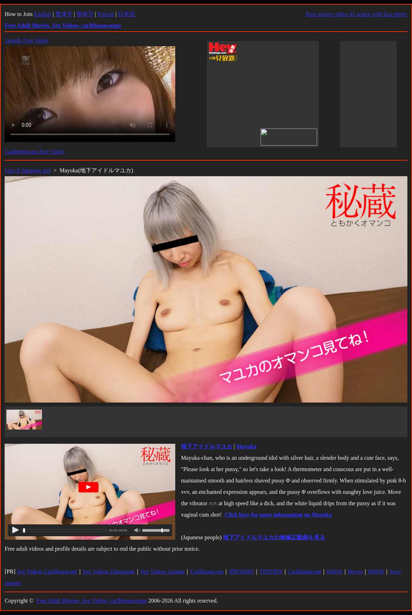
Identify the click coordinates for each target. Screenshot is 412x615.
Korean (105, 14)
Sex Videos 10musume (109, 571)
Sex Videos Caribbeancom (47, 571)
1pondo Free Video (26, 40)
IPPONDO (241, 571)
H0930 (376, 571)
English (42, 14)
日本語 (126, 14)
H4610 (334, 571)
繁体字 (64, 14)
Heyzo (355, 571)
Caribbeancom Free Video (34, 152)
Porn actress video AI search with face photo (356, 14)
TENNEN (270, 571)
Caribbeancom (206, 571)
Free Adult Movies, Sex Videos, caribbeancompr (91, 601)
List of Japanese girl (27, 170)
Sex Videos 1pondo (162, 571)
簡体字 (84, 14)
